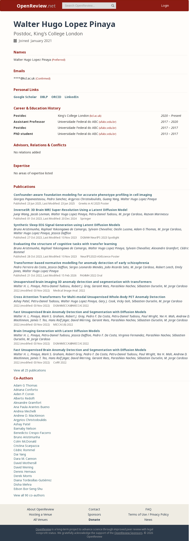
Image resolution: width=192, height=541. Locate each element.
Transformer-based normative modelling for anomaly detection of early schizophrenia (81, 263)
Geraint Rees (100, 286)
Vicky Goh (123, 301)
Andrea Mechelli (25, 411)
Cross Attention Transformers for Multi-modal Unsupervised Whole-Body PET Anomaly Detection (89, 297)
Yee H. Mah (167, 316)
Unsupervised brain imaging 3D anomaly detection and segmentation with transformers (83, 282)
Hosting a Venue (40, 514)
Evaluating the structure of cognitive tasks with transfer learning (65, 244)
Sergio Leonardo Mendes (86, 267)
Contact (94, 509)
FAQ (148, 509)
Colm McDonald (25, 441)
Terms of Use (137, 514)
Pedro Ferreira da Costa (30, 267)
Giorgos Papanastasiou (29, 199)
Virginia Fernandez (131, 335)
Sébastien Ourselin (149, 286)
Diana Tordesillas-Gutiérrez (33, 480)
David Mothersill (25, 463)
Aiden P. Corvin (24, 394)
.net (36, 5)
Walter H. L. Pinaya (27, 286)
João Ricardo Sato (117, 267)
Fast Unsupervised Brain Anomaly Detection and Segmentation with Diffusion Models (80, 312)
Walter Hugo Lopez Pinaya (139, 199)
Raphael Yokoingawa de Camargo (64, 229)
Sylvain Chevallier (100, 229)
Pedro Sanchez (56, 199)
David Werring (80, 320)
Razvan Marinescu (156, 214)
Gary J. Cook (107, 301)
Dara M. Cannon (25, 459)
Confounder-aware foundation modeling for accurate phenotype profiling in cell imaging (83, 195)
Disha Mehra (22, 484)
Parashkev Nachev (123, 286)
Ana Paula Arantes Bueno (32, 407)
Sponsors (94, 514)
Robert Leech (164, 267)
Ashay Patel (21, 301)
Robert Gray (74, 354)
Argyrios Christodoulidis (84, 199)
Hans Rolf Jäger (59, 320)
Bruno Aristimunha (26, 229)
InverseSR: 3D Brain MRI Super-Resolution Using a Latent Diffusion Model (70, 210)
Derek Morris (23, 476)
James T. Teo (38, 320)
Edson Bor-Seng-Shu (28, 489)
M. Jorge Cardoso (130, 214)
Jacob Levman (40, 214)
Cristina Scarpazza (26, 446)
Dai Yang (20, 454)
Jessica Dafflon (61, 233)
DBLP (44, 97)
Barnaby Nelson (25, 428)
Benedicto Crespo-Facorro (32, 433)
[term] (89, 5)
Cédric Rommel (24, 450)
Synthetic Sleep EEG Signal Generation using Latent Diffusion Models (67, 225)
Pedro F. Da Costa (98, 316)
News (148, 520)
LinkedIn (72, 97)
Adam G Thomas (145, 229)
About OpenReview (40, 509)
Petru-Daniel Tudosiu (103, 214)
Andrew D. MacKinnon (29, 415)
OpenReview (43, 529)
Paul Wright (150, 316)
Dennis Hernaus (25, 471)
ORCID (56, 97)
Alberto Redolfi (24, 398)
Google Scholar (25, 97)
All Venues (40, 520)
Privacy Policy (159, 514)
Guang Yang (111, 199)
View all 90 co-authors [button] (29, 495)
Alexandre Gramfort (164, 248)
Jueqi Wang (21, 214)
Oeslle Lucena (123, 229)
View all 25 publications (30, 370)
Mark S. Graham (53, 316)
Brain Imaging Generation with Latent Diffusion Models (57, 331)
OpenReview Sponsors (128, 533)
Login (165, 5)
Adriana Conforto (26, 390)
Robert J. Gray (80, 286)
